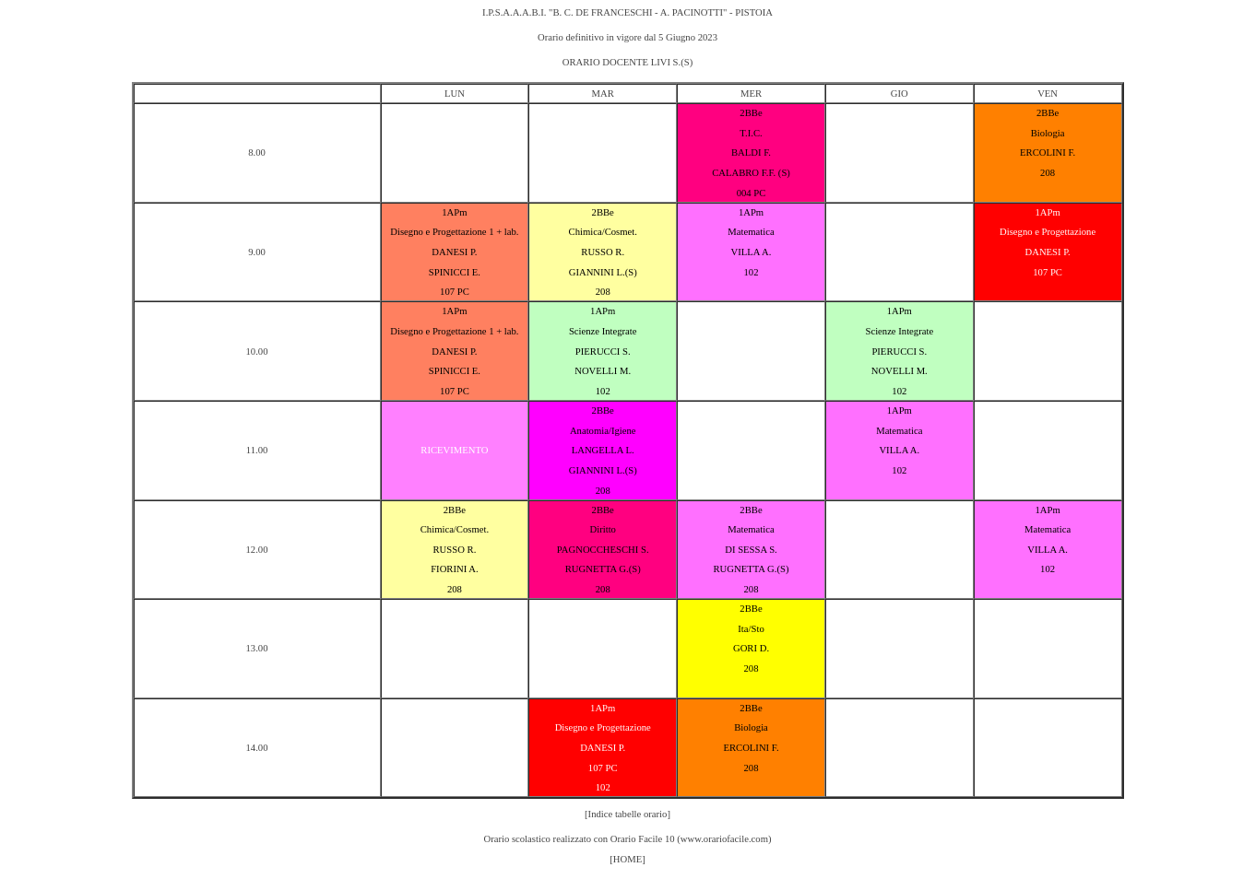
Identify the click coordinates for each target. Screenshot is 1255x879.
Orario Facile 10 (642, 839)
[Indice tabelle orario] (627, 814)
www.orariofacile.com (724, 839)
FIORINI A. (455, 569)
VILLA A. (751, 252)
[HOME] (627, 859)
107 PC (454, 292)
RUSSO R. (602, 252)
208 (1047, 173)
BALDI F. (751, 152)
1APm (454, 212)
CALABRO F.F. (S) (751, 173)
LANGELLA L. (603, 450)
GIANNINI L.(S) (603, 272)
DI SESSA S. (751, 550)
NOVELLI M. (602, 371)
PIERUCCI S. (603, 351)
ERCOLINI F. (1047, 152)
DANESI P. (454, 252)
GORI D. (751, 648)
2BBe (751, 113)
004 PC (751, 193)
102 (751, 272)
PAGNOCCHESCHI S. (603, 550)
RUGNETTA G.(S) (603, 569)
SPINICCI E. (454, 272)
